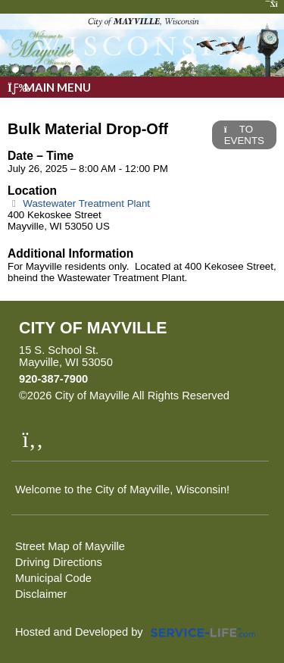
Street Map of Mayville (70, 546)
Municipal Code (53, 578)
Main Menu (49, 87)
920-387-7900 (53, 379)
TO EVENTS (244, 135)
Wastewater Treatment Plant (79, 203)
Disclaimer (41, 594)
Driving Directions (58, 562)
